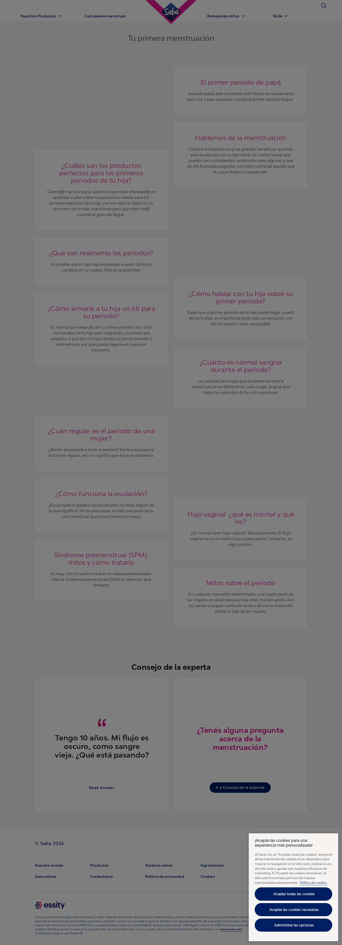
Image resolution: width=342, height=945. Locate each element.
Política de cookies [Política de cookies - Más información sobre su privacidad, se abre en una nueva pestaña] (313, 883)
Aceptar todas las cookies (294, 894)
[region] (293, 887)
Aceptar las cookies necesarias (294, 910)
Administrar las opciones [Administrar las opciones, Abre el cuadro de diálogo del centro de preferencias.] (294, 925)
